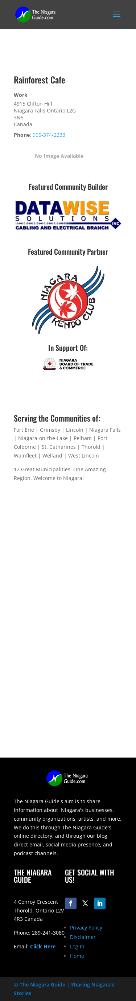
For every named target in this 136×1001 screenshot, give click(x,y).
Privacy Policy (86, 927)
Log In (77, 946)
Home (77, 955)
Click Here (42, 946)
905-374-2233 (49, 134)
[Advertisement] (68, 689)
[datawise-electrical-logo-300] (68, 230)
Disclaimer (83, 937)
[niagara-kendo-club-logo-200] (68, 334)
